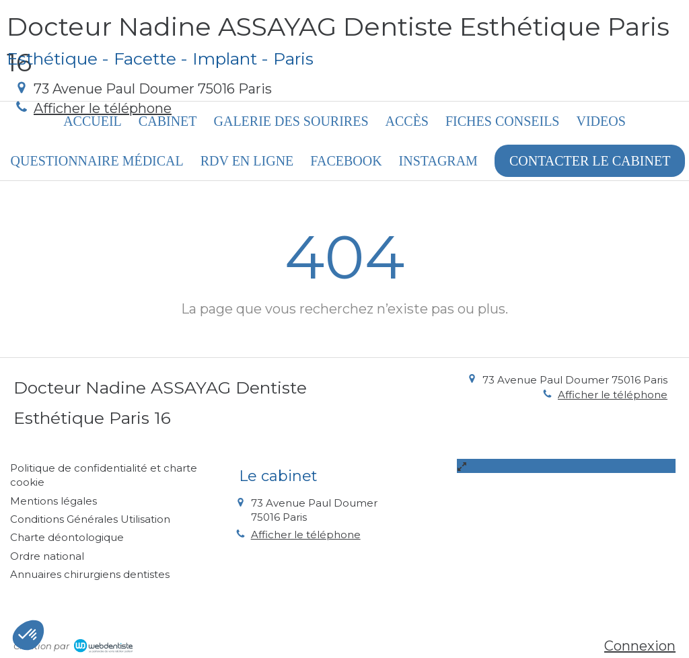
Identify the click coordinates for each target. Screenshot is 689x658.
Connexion (640, 646)
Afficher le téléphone (103, 108)
